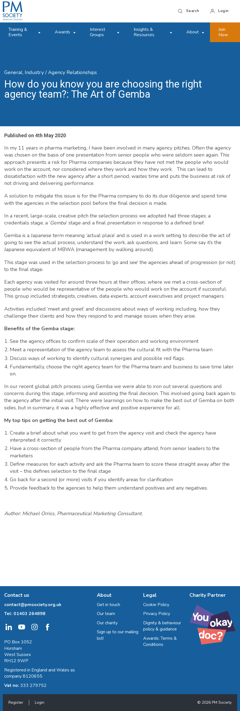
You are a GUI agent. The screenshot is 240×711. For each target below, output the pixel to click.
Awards (62, 32)
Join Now (223, 32)
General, (13, 72)
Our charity (107, 623)
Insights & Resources (144, 32)
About (192, 32)
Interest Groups (97, 32)
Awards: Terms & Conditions (160, 641)
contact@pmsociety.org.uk (32, 605)
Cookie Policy (156, 605)
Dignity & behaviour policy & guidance (162, 626)
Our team (106, 614)
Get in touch (108, 605)
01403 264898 (29, 614)
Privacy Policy (156, 614)
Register (15, 702)
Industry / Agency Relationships (61, 72)
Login (39, 702)
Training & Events (17, 32)
